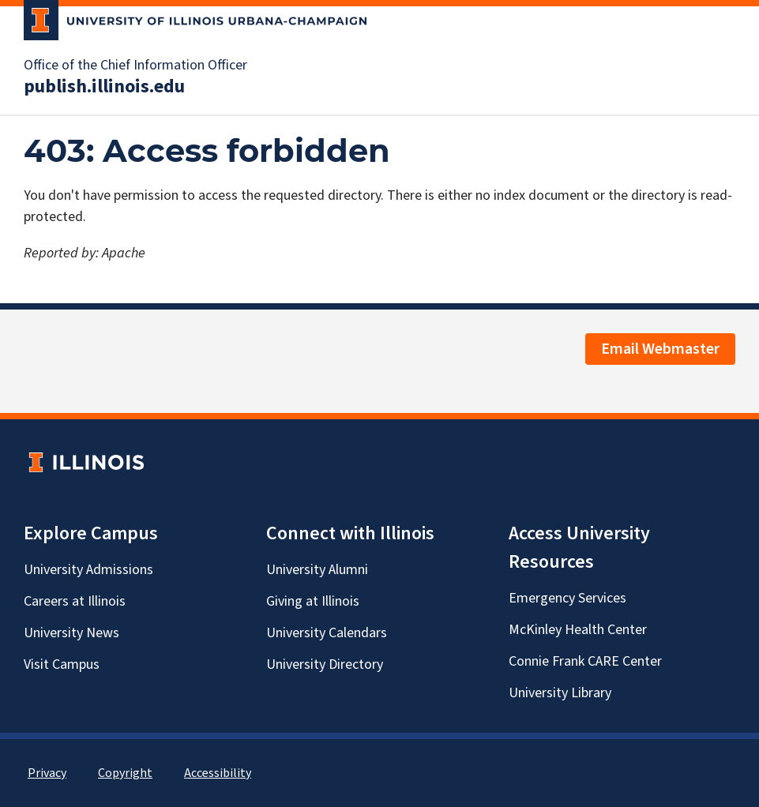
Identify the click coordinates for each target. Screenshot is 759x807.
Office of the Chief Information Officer (135, 65)
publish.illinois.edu (104, 87)
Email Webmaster (660, 349)
